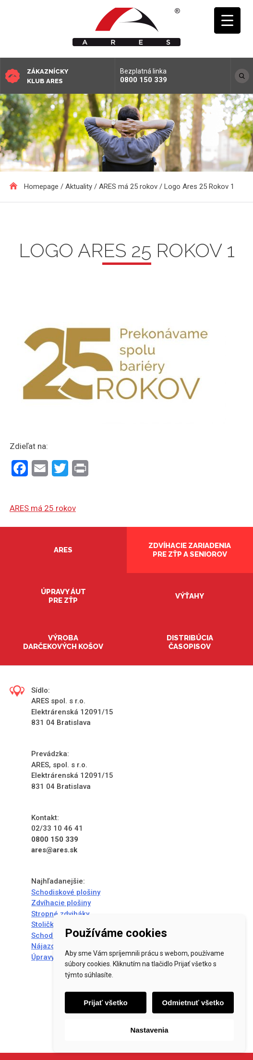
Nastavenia (149, 1030)
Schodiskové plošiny (65, 892)
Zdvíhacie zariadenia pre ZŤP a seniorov (189, 550)
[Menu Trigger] (227, 20)
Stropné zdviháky (60, 914)
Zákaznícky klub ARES (47, 76)
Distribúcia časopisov (190, 642)
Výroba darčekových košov (63, 642)
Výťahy (189, 596)
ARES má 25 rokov (43, 508)
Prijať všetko (105, 1002)
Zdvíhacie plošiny (61, 902)
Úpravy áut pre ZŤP (63, 596)
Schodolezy (51, 935)
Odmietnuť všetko (193, 1002)
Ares (63, 550)
